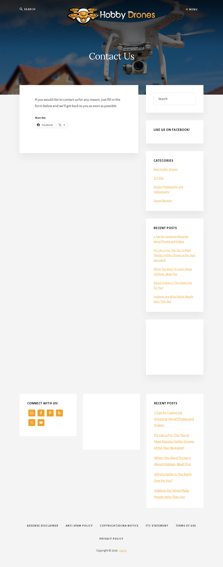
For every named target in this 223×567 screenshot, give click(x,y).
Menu (192, 9)
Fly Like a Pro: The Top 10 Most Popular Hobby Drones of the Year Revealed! (174, 255)
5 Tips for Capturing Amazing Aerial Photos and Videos (174, 419)
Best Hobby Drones (166, 169)
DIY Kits (159, 178)
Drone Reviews (163, 200)
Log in (123, 554)
